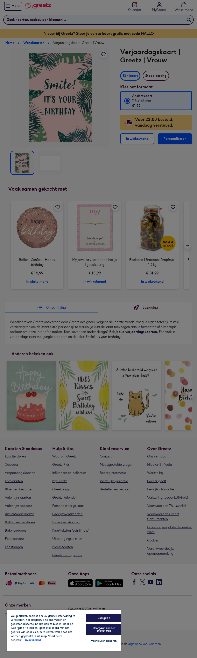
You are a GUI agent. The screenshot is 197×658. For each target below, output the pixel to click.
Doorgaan (104, 618)
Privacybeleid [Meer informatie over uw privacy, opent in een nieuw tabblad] (32, 640)
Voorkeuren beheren (104, 640)
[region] (64, 630)
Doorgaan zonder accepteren (104, 629)
